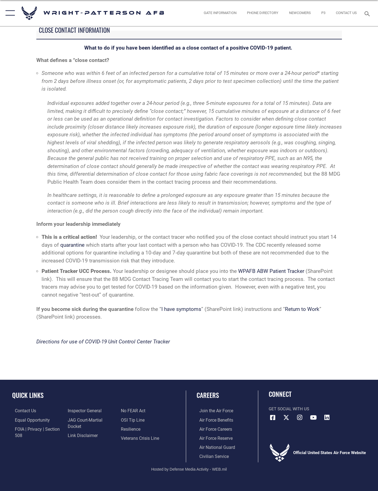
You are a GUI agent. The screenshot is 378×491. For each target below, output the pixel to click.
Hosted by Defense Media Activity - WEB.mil (189, 468)
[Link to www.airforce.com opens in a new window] (213, 410)
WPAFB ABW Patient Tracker (270, 271)
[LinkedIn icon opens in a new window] (327, 417)
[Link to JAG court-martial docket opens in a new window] (90, 419)
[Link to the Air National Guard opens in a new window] (213, 446)
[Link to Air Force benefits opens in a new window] (213, 419)
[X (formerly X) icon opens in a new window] (286, 417)
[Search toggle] (368, 13)
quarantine (72, 245)
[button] (9, 13)
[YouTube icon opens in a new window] (313, 417)
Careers (208, 395)
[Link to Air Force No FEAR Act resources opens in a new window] (79, 437)
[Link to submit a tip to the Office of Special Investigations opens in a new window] (133, 410)
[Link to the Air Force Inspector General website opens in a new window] (83, 410)
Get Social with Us (289, 408)
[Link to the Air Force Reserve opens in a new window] (213, 437)
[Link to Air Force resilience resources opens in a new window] (131, 419)
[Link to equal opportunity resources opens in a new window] (28, 419)
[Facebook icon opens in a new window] (273, 417)
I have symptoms (181, 309)
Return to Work (302, 309)
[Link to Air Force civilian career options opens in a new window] (211, 455)
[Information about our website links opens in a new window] (81, 428)
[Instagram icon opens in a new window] (300, 417)
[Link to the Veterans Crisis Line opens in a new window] (140, 428)
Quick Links (27, 395)
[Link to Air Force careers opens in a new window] (213, 428)
